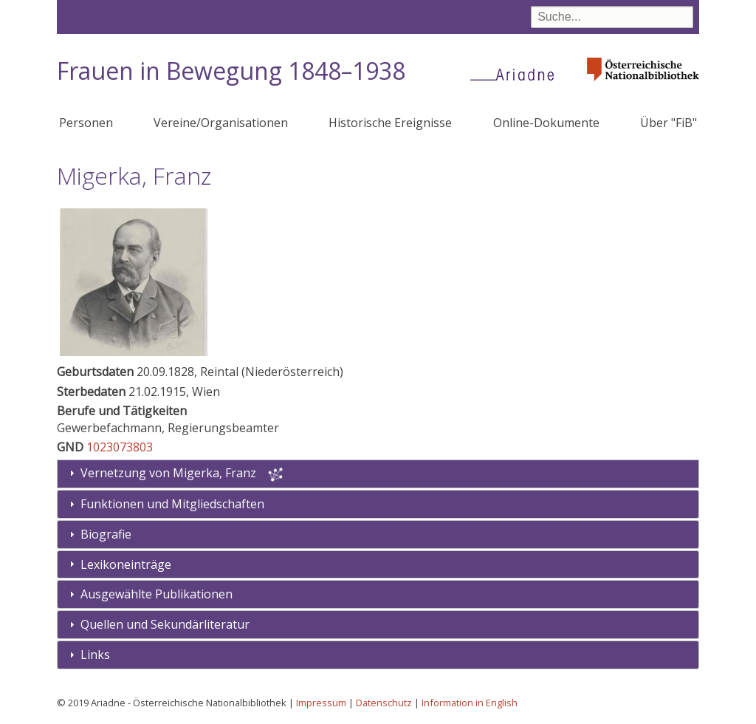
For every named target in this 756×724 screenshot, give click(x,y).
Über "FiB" (668, 123)
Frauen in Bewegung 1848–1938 (231, 70)
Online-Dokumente (546, 123)
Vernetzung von (169, 473)
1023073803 (119, 447)
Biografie (105, 534)
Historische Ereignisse (390, 123)
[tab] (378, 504)
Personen (86, 123)
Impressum (321, 702)
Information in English (470, 702)
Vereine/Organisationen (221, 123)
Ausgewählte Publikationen (156, 594)
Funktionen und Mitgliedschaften (172, 504)
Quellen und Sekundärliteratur (165, 624)
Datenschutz (384, 702)
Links (95, 654)
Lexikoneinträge (125, 564)
